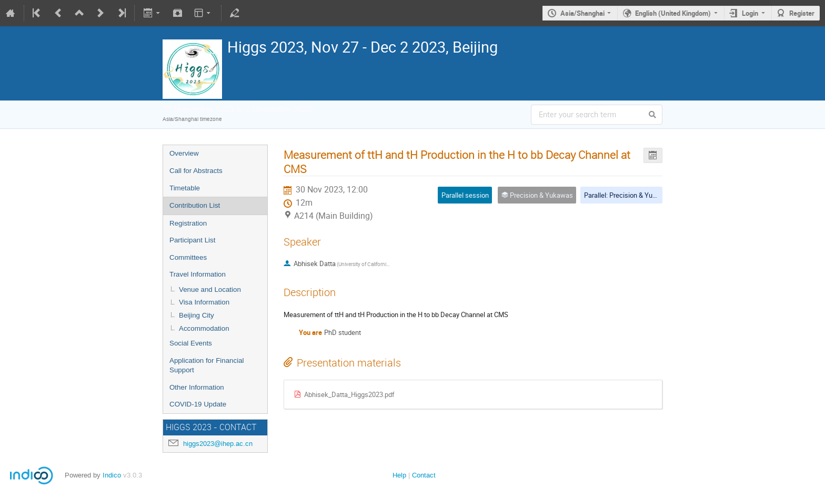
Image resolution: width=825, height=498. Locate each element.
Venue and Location (210, 289)
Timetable (184, 188)
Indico (112, 475)
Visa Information (204, 302)
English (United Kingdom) (673, 13)
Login (750, 13)
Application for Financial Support (206, 365)
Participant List (192, 240)
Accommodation (204, 328)
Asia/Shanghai (582, 13)
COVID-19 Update (197, 404)
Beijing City (196, 315)
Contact (424, 475)
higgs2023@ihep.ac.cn (218, 443)
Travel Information (197, 274)
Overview (184, 153)
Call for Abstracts (196, 171)
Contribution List (194, 205)
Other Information (196, 387)
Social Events (190, 343)
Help (399, 475)
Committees (188, 257)
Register (801, 13)
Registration (188, 223)
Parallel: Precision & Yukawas (628, 195)
